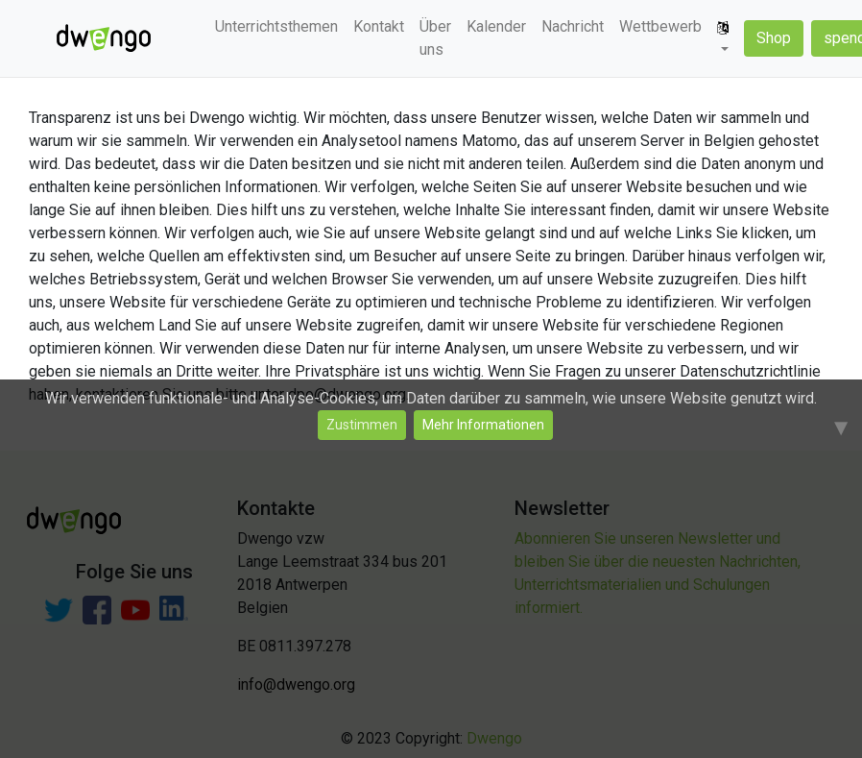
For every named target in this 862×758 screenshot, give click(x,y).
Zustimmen (361, 424)
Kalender (496, 26)
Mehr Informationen (483, 424)
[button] (722, 38)
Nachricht (572, 26)
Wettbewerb (660, 26)
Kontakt (378, 26)
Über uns (435, 38)
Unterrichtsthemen (276, 26)
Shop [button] (773, 38)
